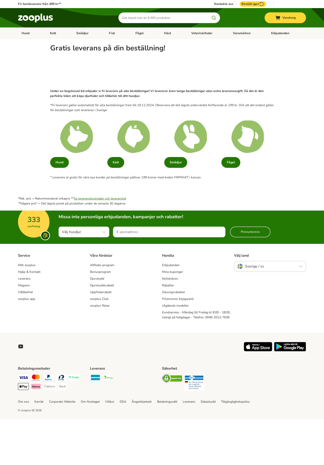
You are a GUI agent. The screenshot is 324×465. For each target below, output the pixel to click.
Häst (167, 33)
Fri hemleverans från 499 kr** (39, 4)
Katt (53, 33)
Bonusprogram (100, 317)
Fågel (139, 33)
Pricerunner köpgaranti (178, 344)
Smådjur (82, 33)
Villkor (109, 447)
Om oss (23, 447)
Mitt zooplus (27, 310)
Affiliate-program (102, 310)
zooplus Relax (100, 351)
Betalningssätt (167, 447)
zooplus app (26, 344)
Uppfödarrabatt (101, 337)
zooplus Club (99, 344)
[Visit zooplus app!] (258, 396)
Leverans (24, 324)
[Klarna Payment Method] (36, 432)
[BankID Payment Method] (61, 423)
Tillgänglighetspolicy (235, 447)
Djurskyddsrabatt (102, 331)
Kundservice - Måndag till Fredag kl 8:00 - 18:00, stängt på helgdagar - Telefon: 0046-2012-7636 (196, 360)
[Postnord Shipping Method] (95, 423)
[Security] (172, 424)
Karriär (39, 447)
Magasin (24, 331)
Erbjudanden (280, 33)
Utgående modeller (175, 351)
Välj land (241, 301)
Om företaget (90, 447)
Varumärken (242, 33)
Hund (25, 33)
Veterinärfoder (201, 33)
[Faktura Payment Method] (49, 431)
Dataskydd (208, 447)
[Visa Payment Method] (23, 423)
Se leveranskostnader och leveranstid (100, 244)
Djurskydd (97, 324)
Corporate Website (62, 447)
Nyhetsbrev (170, 324)
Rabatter (168, 331)
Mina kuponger (172, 317)
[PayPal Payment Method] (48, 423)
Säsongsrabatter (173, 337)
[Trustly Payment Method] (73, 423)
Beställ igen (252, 4)
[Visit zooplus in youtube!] (20, 392)
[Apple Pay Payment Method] (23, 432)
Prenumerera (250, 277)
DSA (123, 447)
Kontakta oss (223, 4)
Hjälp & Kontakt (29, 317)
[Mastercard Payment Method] (36, 423)
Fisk (112, 33)
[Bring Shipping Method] (108, 423)
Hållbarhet (25, 337)
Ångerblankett (142, 447)
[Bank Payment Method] (62, 431)
